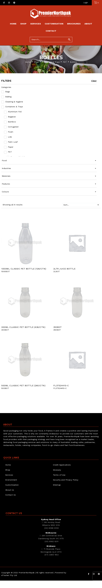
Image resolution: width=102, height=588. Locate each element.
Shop (36, 69)
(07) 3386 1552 (51, 562)
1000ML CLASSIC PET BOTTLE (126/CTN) (23, 276)
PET (65, 69)
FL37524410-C (61, 393)
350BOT (57, 334)
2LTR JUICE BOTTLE (64, 276)
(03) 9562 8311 (51, 549)
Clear (94, 88)
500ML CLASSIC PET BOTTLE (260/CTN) (23, 393)
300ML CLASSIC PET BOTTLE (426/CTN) (23, 334)
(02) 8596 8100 (51, 535)
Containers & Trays (51, 69)
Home (28, 69)
